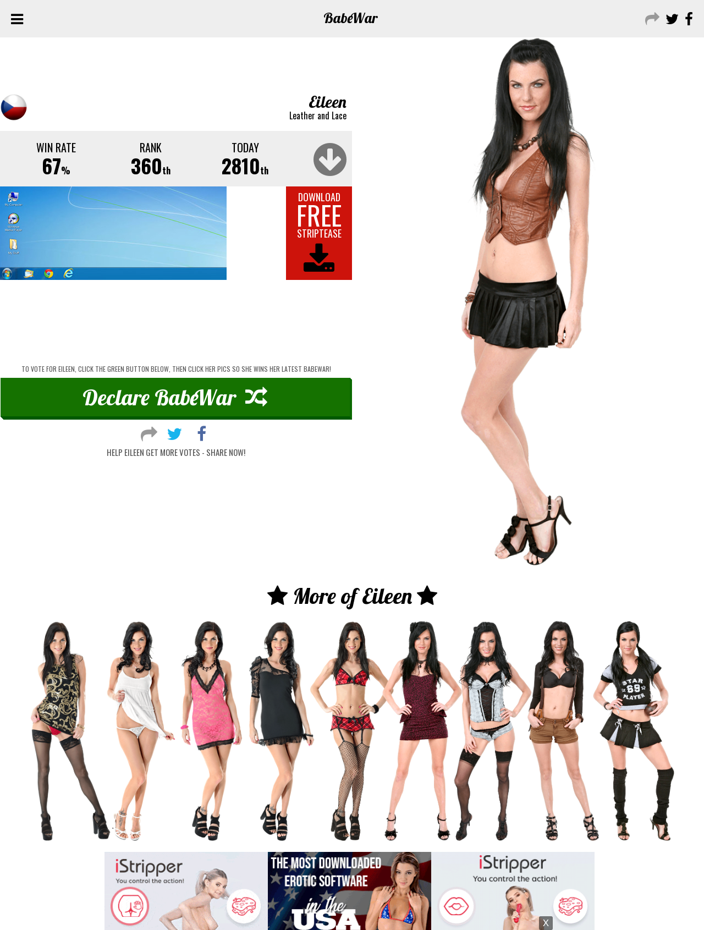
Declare (174, 397)
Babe (350, 18)
